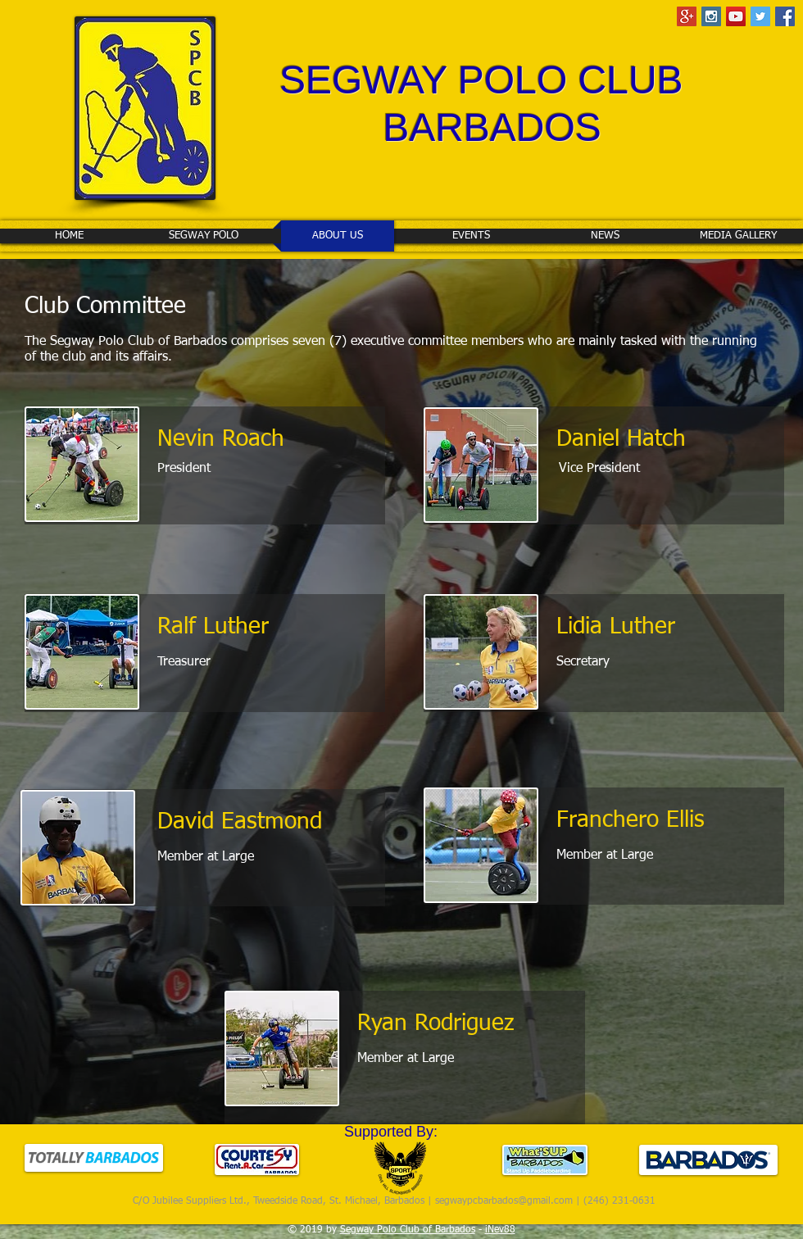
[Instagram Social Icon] (711, 16)
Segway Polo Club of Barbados (407, 1230)
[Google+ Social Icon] (686, 16)
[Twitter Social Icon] (760, 16)
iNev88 (500, 1230)
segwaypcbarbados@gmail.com (504, 1201)
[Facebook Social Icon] (785, 16)
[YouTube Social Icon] (736, 16)
